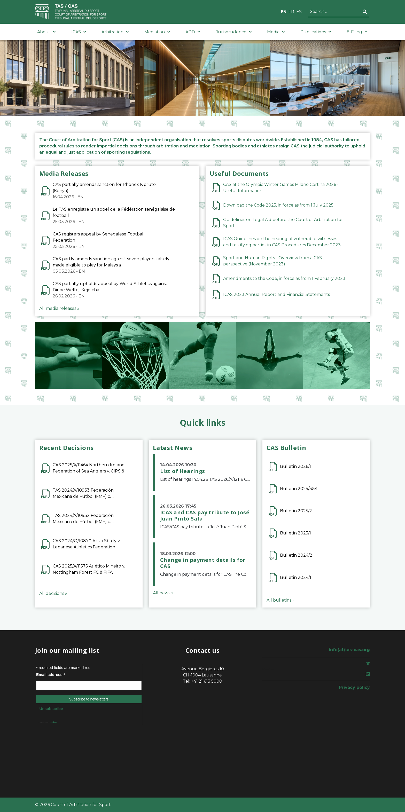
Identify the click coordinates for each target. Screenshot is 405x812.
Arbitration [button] (115, 31)
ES (299, 11)
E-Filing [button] (357, 31)
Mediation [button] (157, 31)
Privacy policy (354, 687)
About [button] (46, 31)
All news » (163, 592)
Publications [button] (316, 31)
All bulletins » (280, 600)
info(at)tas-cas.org (349, 649)
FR (291, 11)
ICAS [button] (79, 31)
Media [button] (276, 31)
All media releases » (59, 308)
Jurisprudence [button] (234, 31)
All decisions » (53, 593)
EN (283, 11)
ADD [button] (193, 31)
